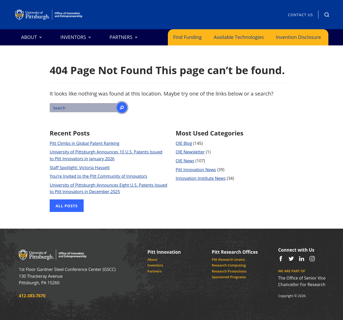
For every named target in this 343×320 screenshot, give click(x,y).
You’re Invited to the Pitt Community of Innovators (98, 176)
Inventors (155, 265)
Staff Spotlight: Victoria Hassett (80, 167)
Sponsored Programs (229, 277)
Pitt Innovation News (196, 170)
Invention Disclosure (298, 37)
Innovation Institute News (201, 178)
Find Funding (187, 37)
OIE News (185, 161)
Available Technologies (239, 37)
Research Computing (229, 265)
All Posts (67, 205)
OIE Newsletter (190, 152)
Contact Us (300, 15)
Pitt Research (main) (228, 259)
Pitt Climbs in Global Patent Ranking (84, 143)
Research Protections (229, 271)
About (152, 259)
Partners (154, 271)
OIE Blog (184, 143)
